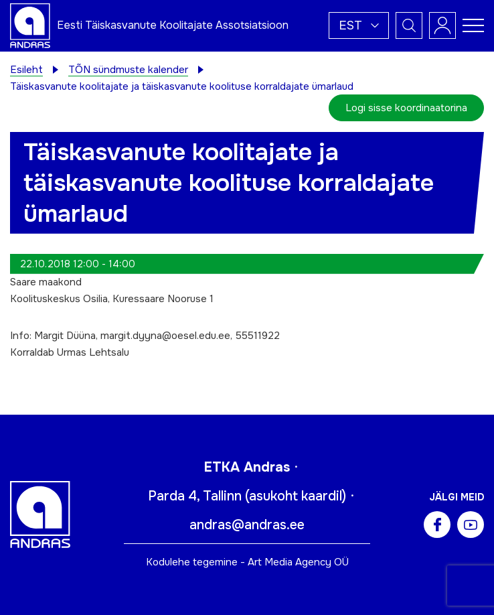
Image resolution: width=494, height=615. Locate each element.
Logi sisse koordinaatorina (406, 108)
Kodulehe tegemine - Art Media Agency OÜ (247, 562)
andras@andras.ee (247, 525)
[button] (359, 25)
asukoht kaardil (295, 496)
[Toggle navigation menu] (473, 25)
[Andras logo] (30, 24)
